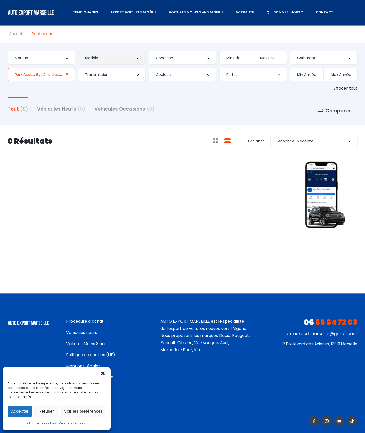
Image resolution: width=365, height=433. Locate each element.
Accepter (20, 411)
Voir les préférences (83, 411)
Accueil (16, 34)
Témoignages (85, 12)
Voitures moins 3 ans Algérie (196, 12)
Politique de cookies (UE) (90, 352)
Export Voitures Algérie (133, 12)
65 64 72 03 (330, 319)
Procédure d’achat (85, 318)
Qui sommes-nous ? (285, 12)
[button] (102, 373)
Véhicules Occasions (132, 108)
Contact (324, 12)
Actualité (245, 12)
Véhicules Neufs (65, 108)
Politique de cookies (41, 423)
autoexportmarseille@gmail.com (321, 331)
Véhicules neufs (81, 330)
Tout (18, 108)
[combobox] (41, 58)
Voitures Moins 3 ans (86, 341)
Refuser (46, 411)
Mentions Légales (72, 423)
